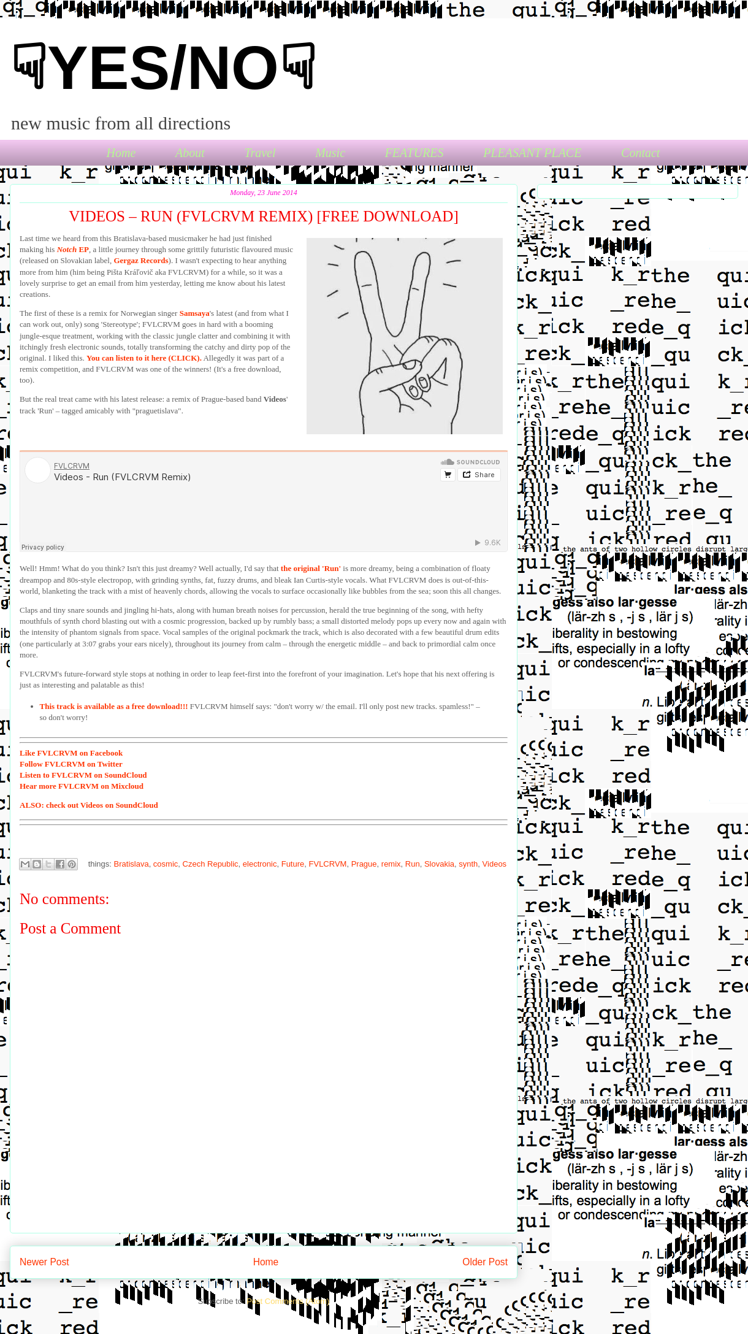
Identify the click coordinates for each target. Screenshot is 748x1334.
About (190, 152)
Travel (259, 152)
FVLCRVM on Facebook (71, 752)
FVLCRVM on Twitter (71, 764)
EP (73, 249)
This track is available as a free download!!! (114, 706)
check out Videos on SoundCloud (89, 805)
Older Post (485, 1262)
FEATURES (414, 152)
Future (293, 863)
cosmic (165, 863)
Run (412, 863)
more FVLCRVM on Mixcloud (81, 786)
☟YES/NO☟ (163, 67)
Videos (495, 863)
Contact (640, 152)
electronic (260, 863)
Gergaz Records (140, 260)
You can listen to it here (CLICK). (144, 357)
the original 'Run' (311, 568)
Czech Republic (211, 863)
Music (330, 152)
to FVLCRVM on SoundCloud (83, 775)
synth (468, 863)
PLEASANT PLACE (532, 152)
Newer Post (44, 1262)
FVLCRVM (328, 863)
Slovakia (439, 863)
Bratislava (131, 863)
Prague (364, 863)
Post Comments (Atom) (287, 1301)
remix (391, 863)
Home (121, 152)
